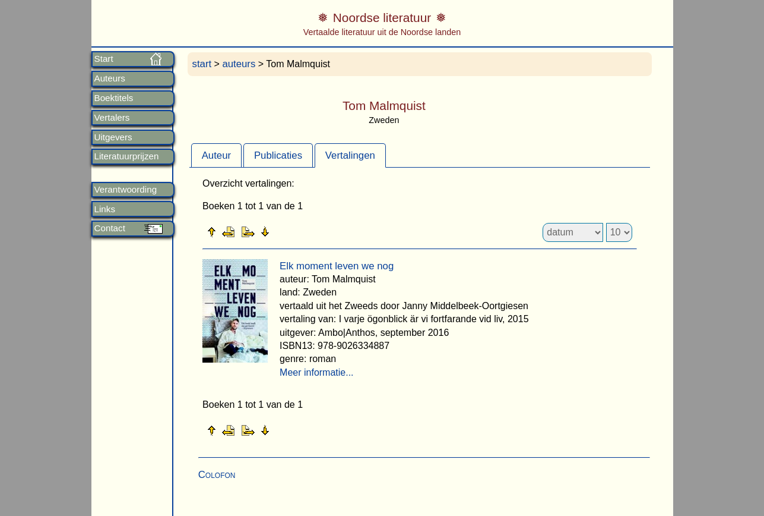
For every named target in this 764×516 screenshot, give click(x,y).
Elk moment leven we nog (337, 266)
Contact (109, 228)
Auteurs (109, 78)
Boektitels (114, 98)
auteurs (238, 64)
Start (103, 59)
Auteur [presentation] (216, 155)
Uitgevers (113, 137)
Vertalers (112, 117)
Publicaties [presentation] (278, 155)
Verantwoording (125, 189)
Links (104, 209)
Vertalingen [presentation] (350, 155)
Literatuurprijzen (126, 156)
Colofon (217, 474)
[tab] (216, 155)
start (202, 64)
